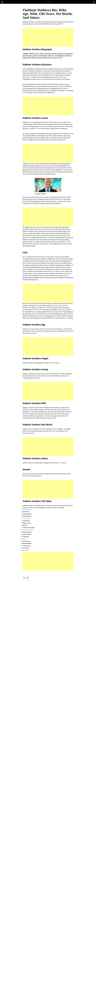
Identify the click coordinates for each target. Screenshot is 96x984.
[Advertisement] (48, 37)
